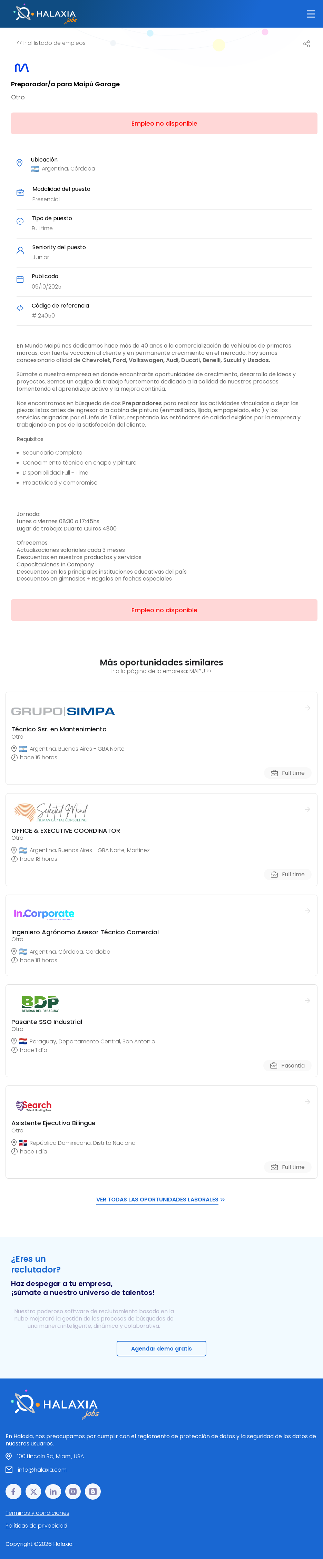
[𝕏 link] (33, 1491)
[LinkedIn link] (53, 1491)
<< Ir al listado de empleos (51, 43)
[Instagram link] (73, 1491)
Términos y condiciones (37, 1513)
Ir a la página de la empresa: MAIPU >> (161, 671)
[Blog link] (93, 1491)
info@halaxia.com (42, 1470)
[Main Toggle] (311, 14)
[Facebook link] (13, 1491)
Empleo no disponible (164, 123)
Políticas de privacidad (36, 1526)
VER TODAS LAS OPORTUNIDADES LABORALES (161, 1200)
